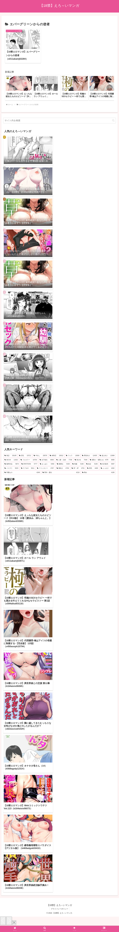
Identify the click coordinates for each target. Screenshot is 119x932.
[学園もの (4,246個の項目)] (22, 472)
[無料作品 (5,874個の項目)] (11, 464)
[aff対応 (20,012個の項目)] (56, 456)
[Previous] (3, 921)
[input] (59, 120)
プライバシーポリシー (59, 909)
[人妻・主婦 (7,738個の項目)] (64, 460)
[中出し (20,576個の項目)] (40, 456)
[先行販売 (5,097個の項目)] (107, 464)
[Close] (14, 922)
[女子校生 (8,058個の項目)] (47, 460)
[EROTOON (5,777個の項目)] (29, 464)
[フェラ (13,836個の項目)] (72, 456)
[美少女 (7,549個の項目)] (81, 460)
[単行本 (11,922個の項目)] (11, 460)
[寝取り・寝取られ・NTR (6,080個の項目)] (102, 460)
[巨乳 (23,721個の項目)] (25, 456)
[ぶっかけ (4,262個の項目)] (108, 468)
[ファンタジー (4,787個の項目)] (45, 468)
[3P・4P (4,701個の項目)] (78, 468)
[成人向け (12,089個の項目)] (107, 456)
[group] (19, 87)
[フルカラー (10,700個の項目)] (28, 460)
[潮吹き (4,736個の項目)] (63, 468)
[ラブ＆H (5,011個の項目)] (28, 468)
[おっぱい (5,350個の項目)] (47, 464)
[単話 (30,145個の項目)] (10, 456)
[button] (109, 88)
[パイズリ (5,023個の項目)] (11, 468)
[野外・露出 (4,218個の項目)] (60, 472)
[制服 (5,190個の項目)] (78, 464)
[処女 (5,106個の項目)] (92, 464)
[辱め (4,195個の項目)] (98, 472)
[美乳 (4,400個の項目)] (92, 468)
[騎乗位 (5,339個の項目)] (63, 464)
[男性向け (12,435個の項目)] (89, 456)
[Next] (9, 921)
